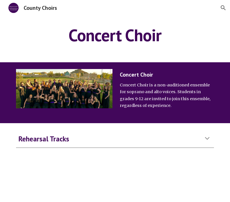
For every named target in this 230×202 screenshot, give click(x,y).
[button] (223, 8)
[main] (115, 35)
